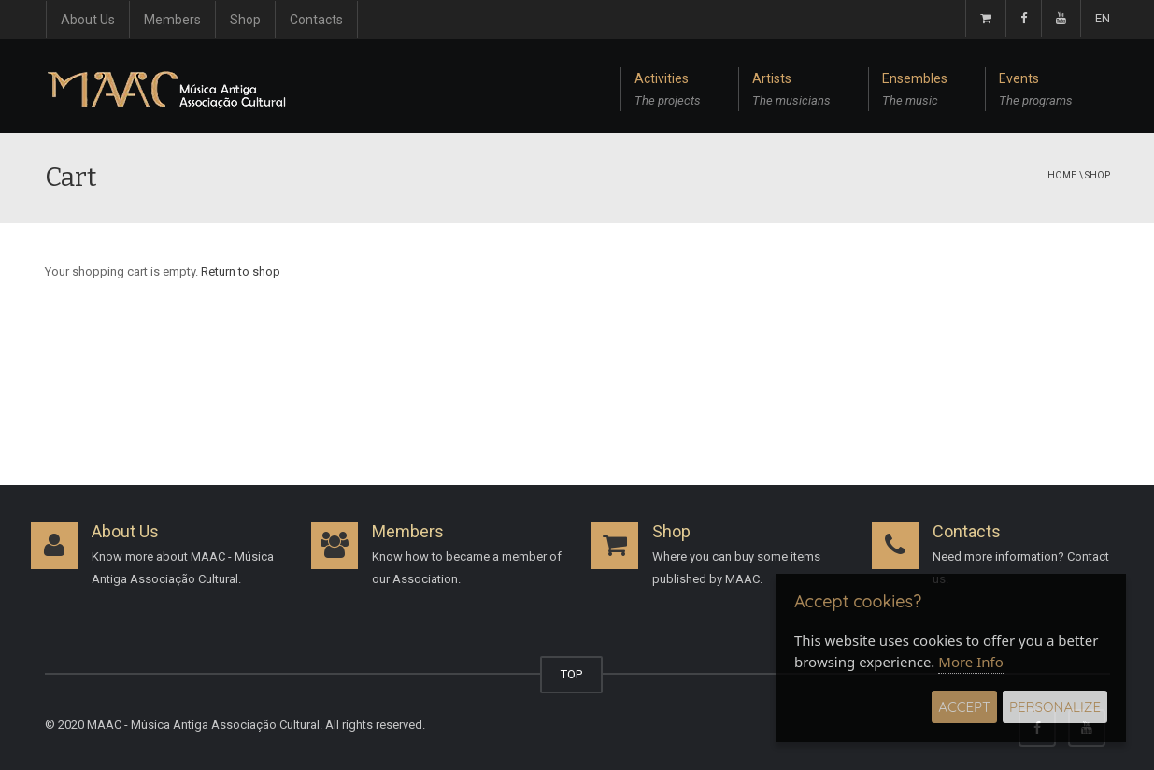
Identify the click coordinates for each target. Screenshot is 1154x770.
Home (1061, 175)
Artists (791, 91)
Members (172, 19)
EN (1102, 18)
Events (1036, 91)
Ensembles (914, 91)
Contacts (316, 19)
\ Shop (1094, 175)
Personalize (1055, 707)
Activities (667, 91)
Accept (964, 707)
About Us (88, 19)
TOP (571, 674)
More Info (971, 661)
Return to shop (240, 271)
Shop (245, 19)
